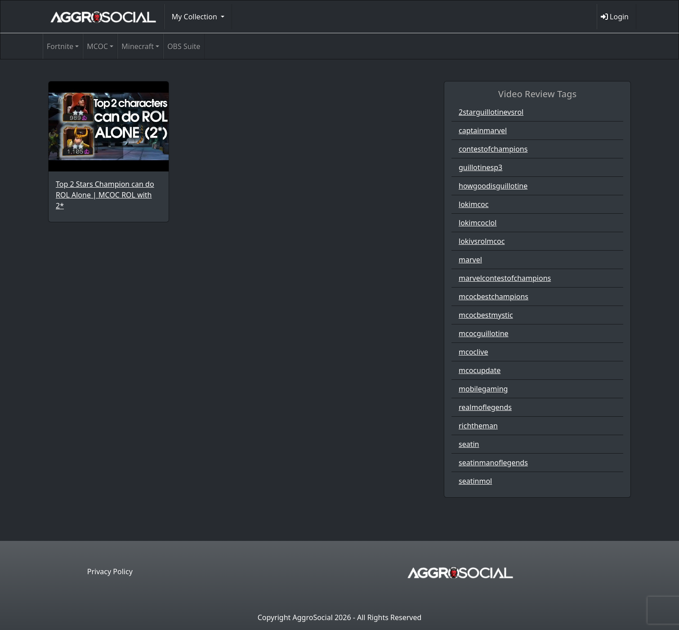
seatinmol (475, 481)
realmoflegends (485, 407)
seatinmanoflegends (493, 463)
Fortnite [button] (60, 46)
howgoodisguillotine (493, 186)
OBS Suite (183, 46)
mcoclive (473, 352)
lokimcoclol (477, 223)
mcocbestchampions (493, 297)
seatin (469, 444)
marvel (470, 260)
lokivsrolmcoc (482, 241)
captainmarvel (483, 130)
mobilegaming (483, 389)
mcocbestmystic (486, 315)
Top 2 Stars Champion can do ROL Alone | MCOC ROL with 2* (105, 195)
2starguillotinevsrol (491, 112)
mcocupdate (479, 370)
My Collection (195, 17)
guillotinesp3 (480, 167)
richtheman (478, 426)
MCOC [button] (97, 46)
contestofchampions (493, 149)
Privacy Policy (110, 571)
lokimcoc (473, 204)
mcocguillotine (484, 333)
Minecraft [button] (137, 46)
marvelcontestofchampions (505, 278)
